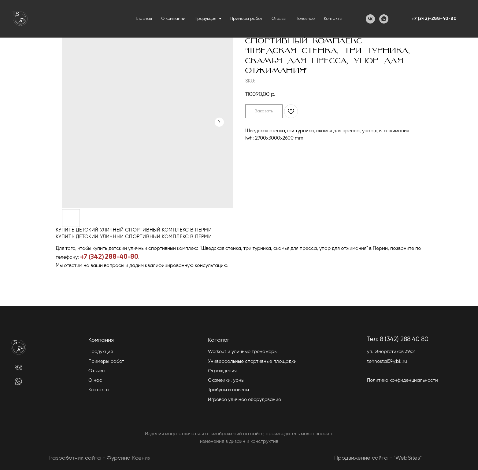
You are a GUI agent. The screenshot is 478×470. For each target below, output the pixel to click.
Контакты (333, 18)
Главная (144, 18)
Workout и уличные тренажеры (242, 351)
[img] (18, 367)
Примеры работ (246, 18)
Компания (101, 340)
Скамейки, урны (226, 380)
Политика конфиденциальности (402, 380)
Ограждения (222, 371)
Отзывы (279, 18)
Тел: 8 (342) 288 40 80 (397, 339)
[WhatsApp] (383, 19)
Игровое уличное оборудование (244, 399)
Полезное (305, 18)
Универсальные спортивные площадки (252, 361)
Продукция (100, 351)
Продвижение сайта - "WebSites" (378, 458)
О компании (173, 18)
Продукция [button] (206, 18)
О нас (95, 380)
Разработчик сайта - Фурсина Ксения (99, 458)
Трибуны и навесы (228, 390)
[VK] (370, 19)
